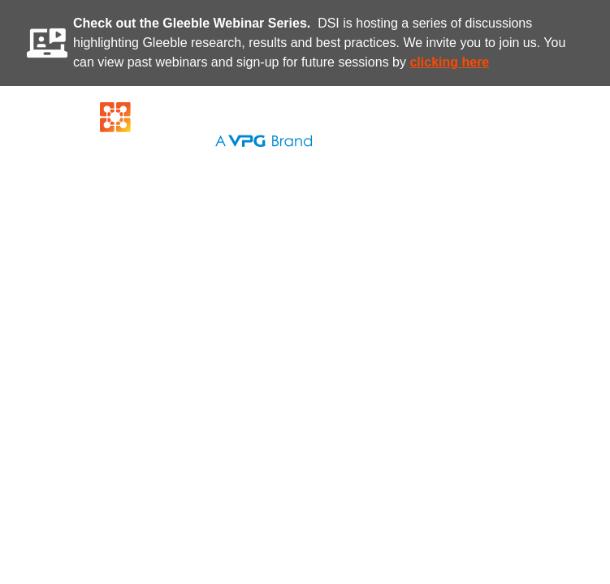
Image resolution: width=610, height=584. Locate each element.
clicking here (449, 62)
